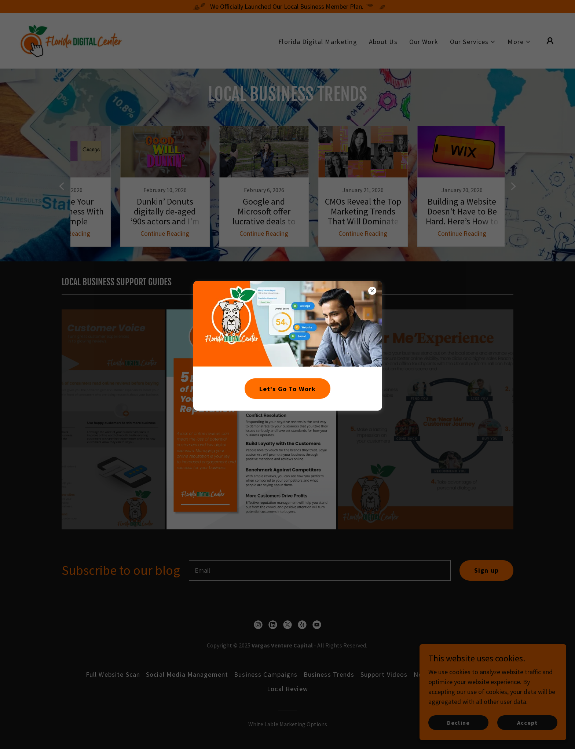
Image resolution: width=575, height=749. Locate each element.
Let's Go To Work (287, 389)
